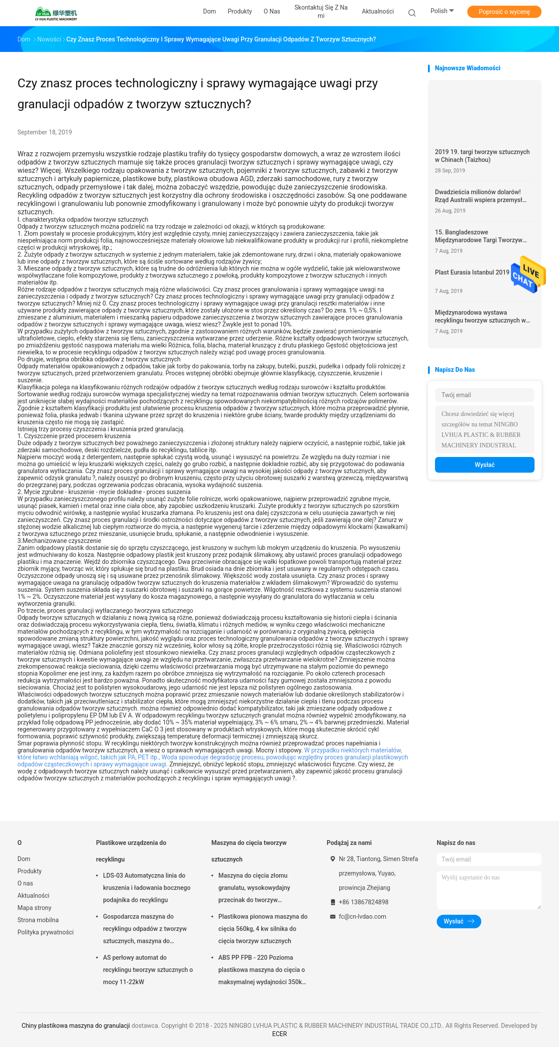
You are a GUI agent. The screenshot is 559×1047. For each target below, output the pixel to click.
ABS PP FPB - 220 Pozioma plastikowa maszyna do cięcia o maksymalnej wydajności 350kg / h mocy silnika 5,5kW (261, 971)
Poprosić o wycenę (504, 11)
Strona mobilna (38, 920)
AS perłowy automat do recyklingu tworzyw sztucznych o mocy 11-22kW (148, 969)
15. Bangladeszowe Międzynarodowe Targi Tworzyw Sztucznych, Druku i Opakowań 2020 (484, 236)
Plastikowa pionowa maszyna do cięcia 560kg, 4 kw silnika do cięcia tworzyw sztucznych (262, 928)
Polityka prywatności (45, 932)
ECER (279, 1033)
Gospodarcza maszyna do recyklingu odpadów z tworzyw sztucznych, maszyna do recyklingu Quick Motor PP (145, 930)
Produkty (29, 871)
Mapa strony (34, 907)
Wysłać (484, 464)
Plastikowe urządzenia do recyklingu (131, 851)
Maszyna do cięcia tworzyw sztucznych (248, 851)
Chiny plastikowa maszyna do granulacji (76, 1025)
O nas (25, 883)
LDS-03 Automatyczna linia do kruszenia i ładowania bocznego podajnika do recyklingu (146, 887)
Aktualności (33, 895)
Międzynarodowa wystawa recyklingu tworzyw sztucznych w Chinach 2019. (480, 316)
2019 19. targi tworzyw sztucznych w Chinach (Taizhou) (482, 155)
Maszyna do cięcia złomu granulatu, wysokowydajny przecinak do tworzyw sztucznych (254, 889)
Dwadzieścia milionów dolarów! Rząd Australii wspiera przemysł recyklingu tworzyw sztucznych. (478, 196)
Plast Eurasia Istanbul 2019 (472, 272)
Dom (23, 858)
